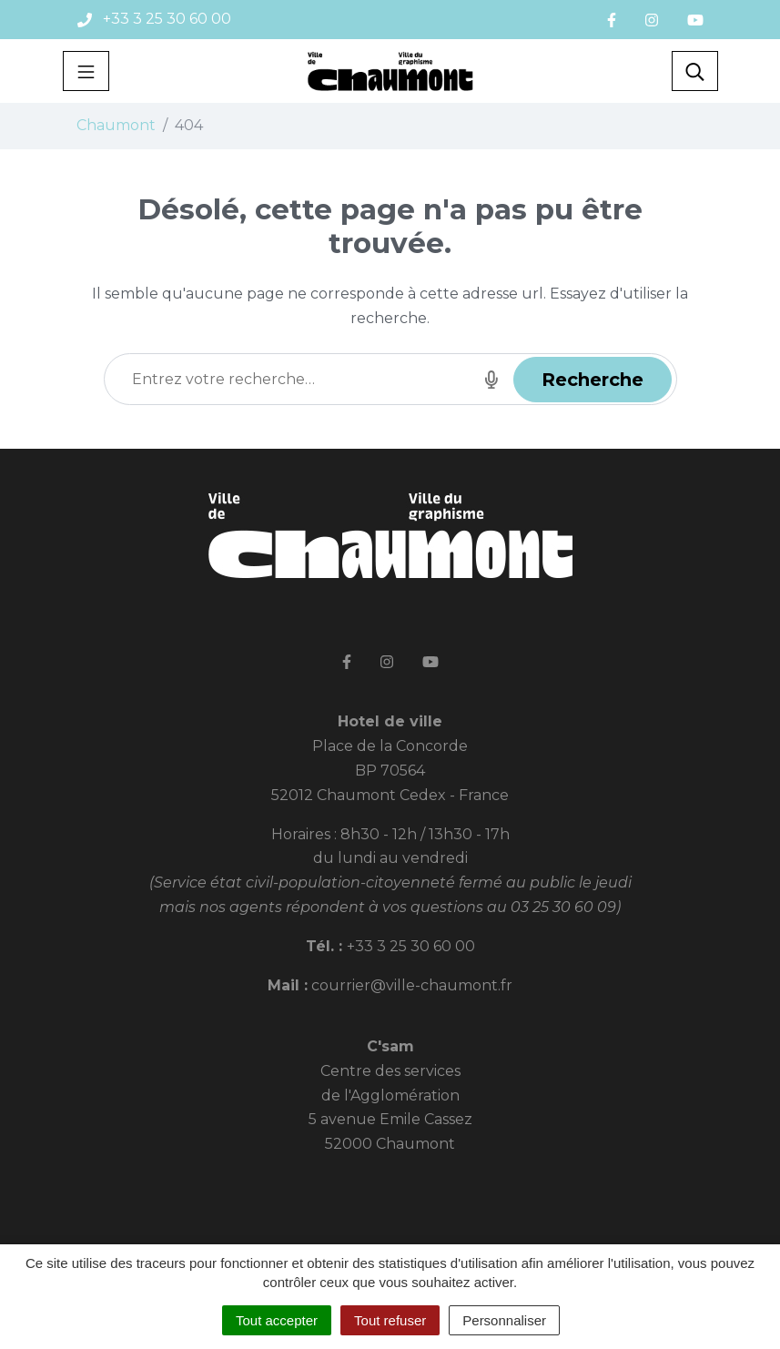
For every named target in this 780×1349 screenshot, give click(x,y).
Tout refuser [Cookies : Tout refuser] (390, 1320)
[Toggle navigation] (86, 71)
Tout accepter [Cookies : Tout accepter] (277, 1320)
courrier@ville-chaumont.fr (411, 985)
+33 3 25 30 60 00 (411, 946)
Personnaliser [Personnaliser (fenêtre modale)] (504, 1320)
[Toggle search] (695, 71)
